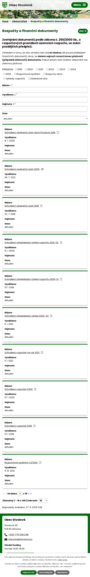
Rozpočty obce (54, 73)
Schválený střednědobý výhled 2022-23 (28, 315)
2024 (73, 69)
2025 (8, 73)
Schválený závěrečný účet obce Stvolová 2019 (32, 132)
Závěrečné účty (38, 78)
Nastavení (62, 572)
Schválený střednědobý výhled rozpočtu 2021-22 (33, 242)
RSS (82, 31)
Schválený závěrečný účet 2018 (23, 205)
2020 (30, 69)
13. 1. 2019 (9, 287)
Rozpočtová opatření (28, 73)
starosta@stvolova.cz (20, 539)
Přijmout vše (28, 572)
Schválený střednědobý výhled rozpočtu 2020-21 (33, 279)
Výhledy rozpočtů (15, 78)
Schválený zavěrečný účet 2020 (24, 169)
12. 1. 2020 (10, 250)
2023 (62, 69)
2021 (40, 69)
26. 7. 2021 (10, 177)
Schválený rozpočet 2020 (20, 389)
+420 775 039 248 (18, 534)
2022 (51, 69)
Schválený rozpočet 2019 (20, 425)
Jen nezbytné (45, 572)
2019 (19, 69)
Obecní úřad (19, 21)
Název (6, 85)
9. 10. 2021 (10, 470)
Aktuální (9, 153)
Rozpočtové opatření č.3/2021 (23, 462)
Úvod (5, 21)
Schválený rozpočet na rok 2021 (24, 352)
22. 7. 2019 (10, 214)
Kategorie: (7, 69)
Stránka (12, 493)
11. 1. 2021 (9, 324)
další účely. (63, 559)
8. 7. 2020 (10, 140)
